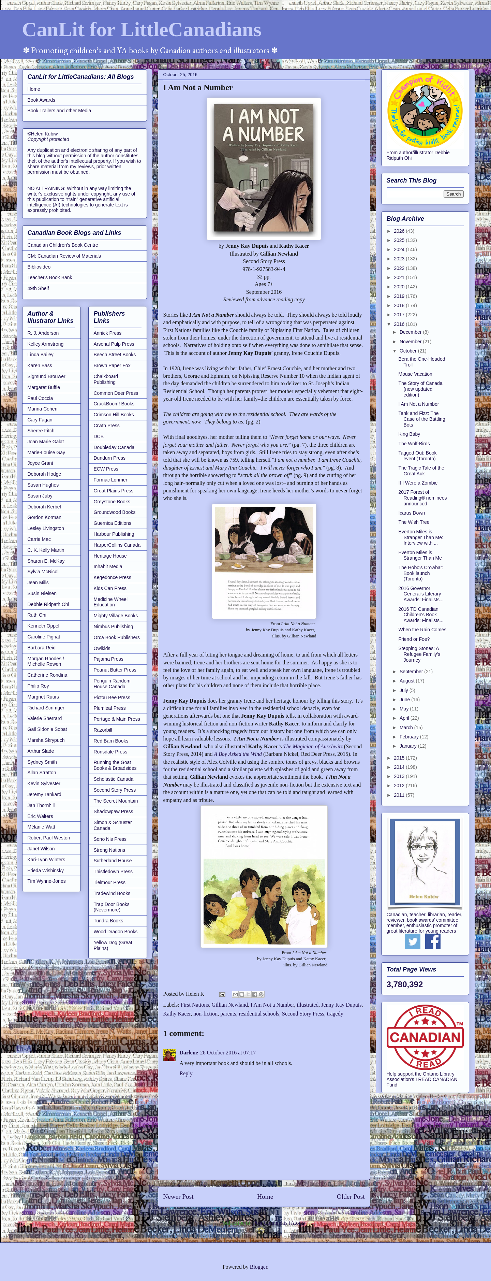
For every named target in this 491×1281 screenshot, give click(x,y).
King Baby (409, 434)
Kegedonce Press (113, 577)
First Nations (195, 1005)
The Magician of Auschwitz (312, 746)
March (407, 727)
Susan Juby (40, 496)
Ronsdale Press (111, 751)
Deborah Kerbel (44, 506)
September (412, 671)
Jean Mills (38, 582)
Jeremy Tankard (44, 794)
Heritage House (110, 556)
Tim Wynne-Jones (47, 881)
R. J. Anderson (43, 333)
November (411, 341)
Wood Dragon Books (116, 931)
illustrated (307, 1005)
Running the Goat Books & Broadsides (115, 765)
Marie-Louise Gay (46, 452)
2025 (400, 240)
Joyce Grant (40, 463)
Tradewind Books (112, 893)
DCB (99, 436)
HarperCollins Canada (117, 545)
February (410, 736)
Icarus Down (411, 513)
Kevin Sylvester (44, 783)
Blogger (258, 1267)
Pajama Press (108, 659)
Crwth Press (107, 425)
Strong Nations (109, 850)
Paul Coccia (40, 398)
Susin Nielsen (42, 593)
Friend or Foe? (414, 639)
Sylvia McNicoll (44, 571)
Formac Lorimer (111, 480)
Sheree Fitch (41, 430)
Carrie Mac (39, 539)
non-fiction (205, 1014)
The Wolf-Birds (414, 443)
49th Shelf (38, 288)
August (408, 680)
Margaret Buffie (44, 387)
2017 (400, 314)
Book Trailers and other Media (59, 110)
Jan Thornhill (41, 805)
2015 (400, 758)
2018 (400, 305)
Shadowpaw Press (113, 811)
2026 (400, 231)
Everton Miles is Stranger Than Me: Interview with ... (420, 537)
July (405, 690)
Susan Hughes (43, 485)
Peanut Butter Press (115, 670)
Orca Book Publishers (117, 637)
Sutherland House (113, 860)
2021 (400, 277)
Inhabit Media (108, 566)
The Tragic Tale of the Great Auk (421, 470)
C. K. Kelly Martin (46, 550)
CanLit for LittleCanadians (142, 29)
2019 (400, 296)
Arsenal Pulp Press (114, 344)
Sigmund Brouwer (46, 376)
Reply (186, 1073)
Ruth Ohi (37, 615)
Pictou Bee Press (112, 697)
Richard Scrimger (46, 707)
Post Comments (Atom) (279, 1223)
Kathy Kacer (177, 1014)
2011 (400, 795)
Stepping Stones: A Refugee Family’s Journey (419, 654)
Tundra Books (108, 920)
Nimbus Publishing (113, 626)
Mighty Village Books (116, 615)
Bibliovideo (39, 267)
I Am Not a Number (272, 1005)
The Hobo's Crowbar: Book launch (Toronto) (420, 573)
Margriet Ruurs (43, 697)
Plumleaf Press (110, 708)
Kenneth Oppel (43, 626)
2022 (400, 268)
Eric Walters (40, 816)
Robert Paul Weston (49, 837)
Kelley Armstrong (46, 344)
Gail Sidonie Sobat (47, 729)
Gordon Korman (45, 517)
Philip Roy (38, 686)
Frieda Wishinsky (46, 870)
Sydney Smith (42, 762)
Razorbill (103, 730)
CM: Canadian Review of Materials (64, 256)
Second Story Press (303, 1014)
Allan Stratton (42, 772)
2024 (400, 249)
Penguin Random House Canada (112, 683)
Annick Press (108, 333)
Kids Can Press (110, 588)
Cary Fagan (40, 419)
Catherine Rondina (48, 675)
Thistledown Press (113, 871)
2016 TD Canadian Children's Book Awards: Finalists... (420, 614)
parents (228, 1014)
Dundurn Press (109, 458)
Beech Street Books (115, 354)
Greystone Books (112, 501)
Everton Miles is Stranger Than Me (420, 555)
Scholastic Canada (114, 779)
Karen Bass (40, 365)
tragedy (335, 1014)
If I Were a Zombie (417, 483)
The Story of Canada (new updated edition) (420, 389)
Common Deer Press (116, 393)
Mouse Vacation (415, 374)
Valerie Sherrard (45, 718)
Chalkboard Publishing (106, 379)
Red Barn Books (111, 741)
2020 (400, 286)
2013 (400, 776)
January (409, 746)
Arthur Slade (41, 751)
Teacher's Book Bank (50, 277)
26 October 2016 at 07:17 (228, 1052)
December (411, 332)
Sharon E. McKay (46, 561)
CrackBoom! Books (114, 403)
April (405, 718)
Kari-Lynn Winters (46, 859)
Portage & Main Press (117, 719)
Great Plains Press (114, 490)
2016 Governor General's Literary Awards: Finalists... (420, 594)
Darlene (189, 1052)
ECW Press (106, 469)
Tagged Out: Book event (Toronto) (417, 455)
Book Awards (41, 100)
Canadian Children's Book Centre (63, 245)
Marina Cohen (43, 409)
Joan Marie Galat (46, 441)
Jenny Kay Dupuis (341, 1005)
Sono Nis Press (110, 839)
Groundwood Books (115, 512)
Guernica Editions (113, 523)
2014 (400, 767)
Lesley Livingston (46, 528)
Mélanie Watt (41, 827)
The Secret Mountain (116, 801)
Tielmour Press (110, 882)
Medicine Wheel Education (111, 602)
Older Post (351, 1196)
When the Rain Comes (422, 629)
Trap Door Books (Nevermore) (112, 907)
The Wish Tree (413, 522)
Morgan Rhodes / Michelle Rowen (46, 661)
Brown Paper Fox (112, 365)
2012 (400, 785)
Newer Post (178, 1196)
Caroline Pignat (44, 636)
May (405, 708)
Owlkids (102, 648)
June (405, 699)
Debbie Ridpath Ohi (48, 604)
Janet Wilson (41, 848)
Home (265, 1196)
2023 (400, 258)
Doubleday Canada (114, 447)
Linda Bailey (41, 354)
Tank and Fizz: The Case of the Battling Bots (421, 419)
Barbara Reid (42, 647)
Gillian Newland (230, 1005)
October (409, 351)
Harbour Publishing (114, 534)
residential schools (259, 1014)
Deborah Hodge (44, 474)
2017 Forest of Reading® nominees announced (422, 497)
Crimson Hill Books (114, 414)
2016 (400, 324)
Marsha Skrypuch (46, 740)
